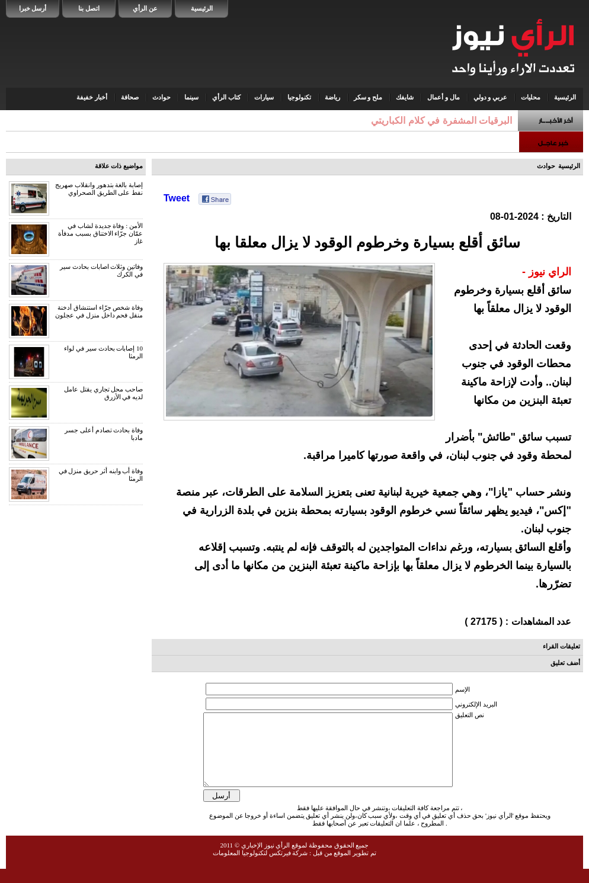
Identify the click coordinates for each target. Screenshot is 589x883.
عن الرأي (145, 8)
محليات (530, 97)
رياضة (332, 97)
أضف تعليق (565, 662)
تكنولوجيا (299, 97)
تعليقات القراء (561, 646)
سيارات (264, 97)
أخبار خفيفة (91, 97)
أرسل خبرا (33, 8)
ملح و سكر (368, 97)
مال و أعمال (443, 97)
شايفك (405, 97)
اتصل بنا (89, 8)
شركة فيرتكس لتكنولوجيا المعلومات (260, 867)
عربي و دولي (490, 97)
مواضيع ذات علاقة (119, 165)
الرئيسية (202, 8)
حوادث (161, 97)
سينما (191, 97)
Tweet (177, 198)
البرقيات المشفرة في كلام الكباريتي (441, 120)
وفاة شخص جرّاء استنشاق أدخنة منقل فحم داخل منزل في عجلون (99, 311)
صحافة (130, 97)
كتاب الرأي (226, 97)
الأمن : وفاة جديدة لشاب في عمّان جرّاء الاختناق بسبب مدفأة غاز (100, 233)
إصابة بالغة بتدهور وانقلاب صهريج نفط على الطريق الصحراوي (99, 188)
